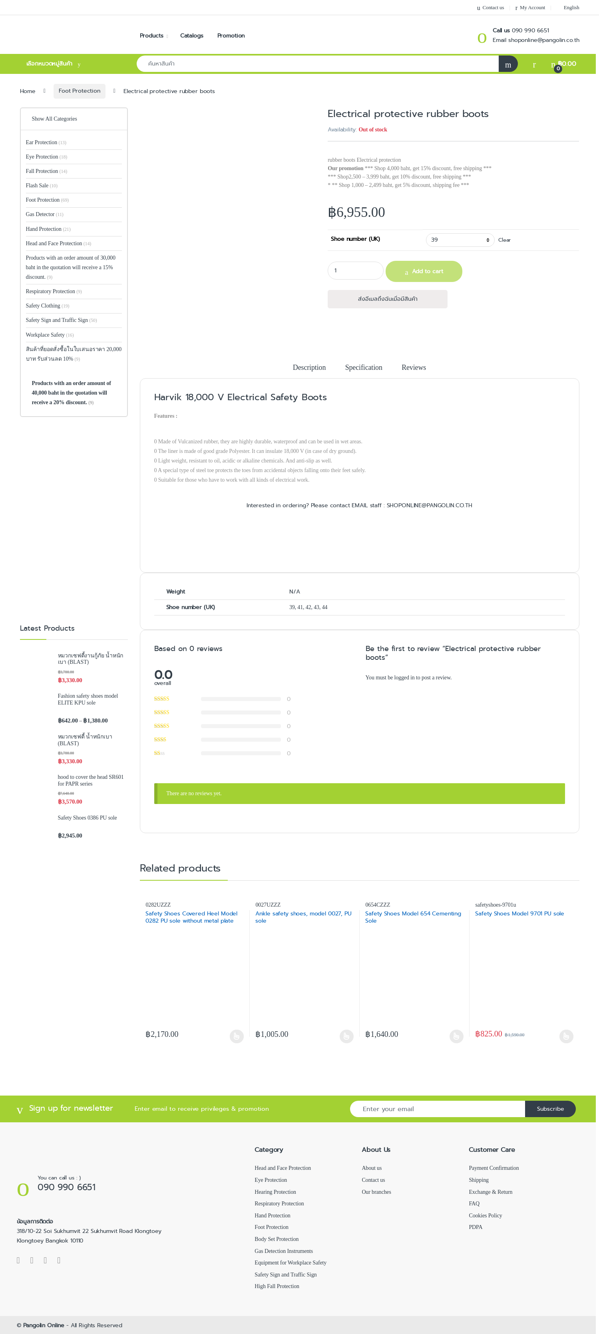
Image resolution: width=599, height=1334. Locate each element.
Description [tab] (309, 367)
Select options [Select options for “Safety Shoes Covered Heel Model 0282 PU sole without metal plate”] (237, 1036)
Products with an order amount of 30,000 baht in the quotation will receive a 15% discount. (70, 267)
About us (372, 1168)
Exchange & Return (490, 1192)
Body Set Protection (277, 1239)
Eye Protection (47, 157)
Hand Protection (48, 229)
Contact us (490, 7)
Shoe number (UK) (355, 238)
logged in (404, 678)
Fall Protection (47, 171)
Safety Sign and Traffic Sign (61, 320)
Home (28, 91)
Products (151, 36)
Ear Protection (46, 142)
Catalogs (191, 36)
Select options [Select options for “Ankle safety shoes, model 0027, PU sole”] (347, 1036)
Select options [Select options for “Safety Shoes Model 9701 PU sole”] (566, 1036)
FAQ (474, 1204)
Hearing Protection (275, 1192)
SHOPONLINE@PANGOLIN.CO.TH (428, 505)
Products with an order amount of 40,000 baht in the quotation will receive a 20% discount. (71, 392)
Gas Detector (45, 214)
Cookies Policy (485, 1216)
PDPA (475, 1227)
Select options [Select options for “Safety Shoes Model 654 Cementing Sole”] (457, 1036)
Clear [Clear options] (504, 240)
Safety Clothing (48, 306)
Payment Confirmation (494, 1168)
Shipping (478, 1180)
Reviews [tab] (414, 367)
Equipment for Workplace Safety (290, 1263)
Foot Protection (79, 91)
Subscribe (550, 1109)
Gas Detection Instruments (284, 1251)
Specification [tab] (363, 367)
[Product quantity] (356, 271)
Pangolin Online (43, 1325)
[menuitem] (568, 7)
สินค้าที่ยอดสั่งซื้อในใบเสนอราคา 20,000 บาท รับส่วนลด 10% (74, 354)
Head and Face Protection (59, 243)
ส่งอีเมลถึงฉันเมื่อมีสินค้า (388, 299)
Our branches (376, 1192)
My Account (530, 7)
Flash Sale (42, 186)
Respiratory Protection (54, 291)
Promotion (231, 36)
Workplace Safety (50, 335)
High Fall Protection (277, 1286)
